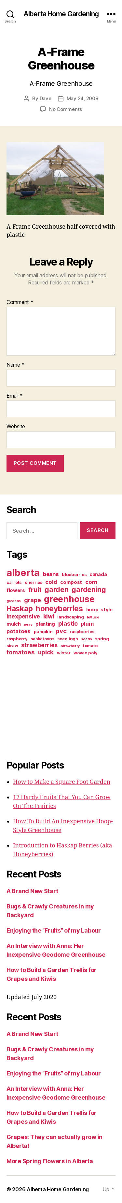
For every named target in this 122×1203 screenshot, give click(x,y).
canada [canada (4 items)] (98, 574)
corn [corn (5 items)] (91, 582)
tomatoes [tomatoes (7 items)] (21, 652)
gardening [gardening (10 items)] (89, 589)
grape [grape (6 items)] (32, 600)
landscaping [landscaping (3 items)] (70, 616)
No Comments (65, 109)
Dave (45, 98)
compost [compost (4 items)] (71, 582)
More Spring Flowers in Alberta (50, 1161)
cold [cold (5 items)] (51, 582)
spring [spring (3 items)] (102, 638)
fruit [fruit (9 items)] (35, 590)
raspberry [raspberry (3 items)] (17, 638)
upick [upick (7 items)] (46, 652)
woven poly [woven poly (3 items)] (85, 652)
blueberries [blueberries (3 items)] (74, 574)
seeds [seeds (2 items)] (86, 639)
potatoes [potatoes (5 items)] (19, 631)
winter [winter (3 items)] (63, 652)
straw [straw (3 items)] (12, 645)
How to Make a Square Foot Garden (61, 782)
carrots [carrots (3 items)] (14, 582)
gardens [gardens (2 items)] (14, 601)
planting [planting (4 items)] (45, 624)
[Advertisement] (47, 706)
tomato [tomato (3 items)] (90, 645)
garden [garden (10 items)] (56, 589)
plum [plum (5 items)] (87, 623)
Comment (20, 302)
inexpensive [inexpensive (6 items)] (23, 616)
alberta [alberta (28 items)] (23, 572)
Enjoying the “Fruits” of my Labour (54, 930)
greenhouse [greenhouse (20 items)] (69, 599)
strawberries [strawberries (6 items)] (39, 645)
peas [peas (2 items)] (28, 624)
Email (15, 396)
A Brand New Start (32, 891)
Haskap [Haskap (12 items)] (20, 608)
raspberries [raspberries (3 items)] (82, 631)
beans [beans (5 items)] (51, 574)
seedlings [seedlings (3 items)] (67, 638)
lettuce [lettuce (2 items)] (93, 617)
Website (16, 427)
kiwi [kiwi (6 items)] (48, 616)
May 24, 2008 (82, 98)
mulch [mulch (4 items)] (14, 624)
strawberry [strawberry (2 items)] (70, 646)
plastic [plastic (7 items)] (68, 623)
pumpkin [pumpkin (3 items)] (43, 631)
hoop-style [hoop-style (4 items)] (99, 610)
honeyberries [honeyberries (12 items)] (59, 608)
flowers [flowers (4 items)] (16, 590)
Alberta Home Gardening (61, 13)
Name (15, 365)
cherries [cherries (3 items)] (33, 582)
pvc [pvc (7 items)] (61, 631)
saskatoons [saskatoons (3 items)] (42, 638)
